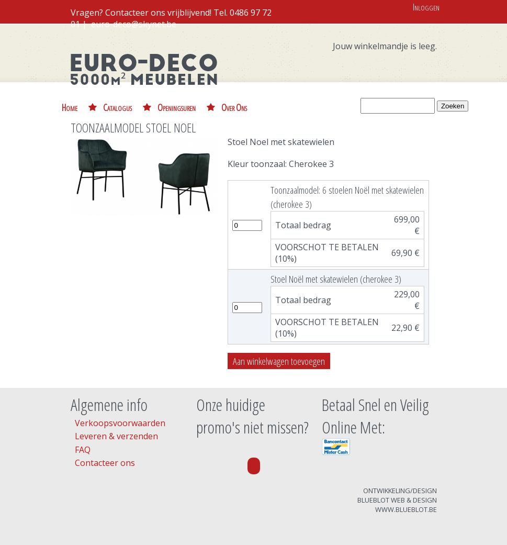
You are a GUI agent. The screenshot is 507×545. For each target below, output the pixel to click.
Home (69, 107)
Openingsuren (176, 107)
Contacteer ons (105, 463)
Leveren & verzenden (116, 436)
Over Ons (234, 107)
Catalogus (117, 107)
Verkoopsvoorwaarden (120, 423)
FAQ (83, 449)
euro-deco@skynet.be (133, 24)
